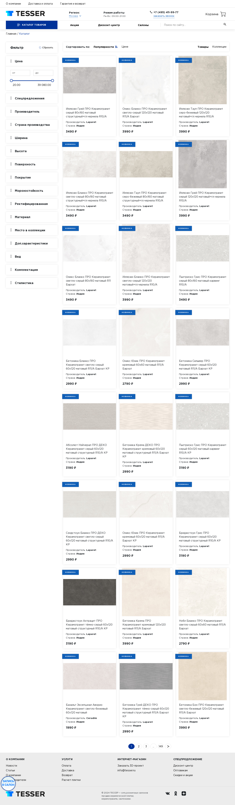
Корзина (211, 14)
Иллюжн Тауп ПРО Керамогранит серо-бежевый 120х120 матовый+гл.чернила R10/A (201, 112)
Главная (11, 33)
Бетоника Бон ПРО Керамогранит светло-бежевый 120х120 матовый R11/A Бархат (201, 708)
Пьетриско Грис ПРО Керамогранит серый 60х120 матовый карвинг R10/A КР (202, 449)
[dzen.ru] (185, 795)
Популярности (106, 46)
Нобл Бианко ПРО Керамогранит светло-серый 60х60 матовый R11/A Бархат (202, 624)
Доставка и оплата (40, 3)
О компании (13, 3)
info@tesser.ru (126, 770)
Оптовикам (180, 770)
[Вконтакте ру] (168, 795)
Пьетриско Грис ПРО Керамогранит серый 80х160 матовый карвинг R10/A (202, 280)
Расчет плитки (71, 779)
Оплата (66, 765)
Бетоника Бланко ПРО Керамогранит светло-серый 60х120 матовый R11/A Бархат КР (87, 364)
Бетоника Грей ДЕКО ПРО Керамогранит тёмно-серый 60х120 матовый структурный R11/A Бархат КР (145, 710)
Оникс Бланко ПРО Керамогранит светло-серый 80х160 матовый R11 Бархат (88, 280)
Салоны (143, 25)
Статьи (10, 770)
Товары (203, 46)
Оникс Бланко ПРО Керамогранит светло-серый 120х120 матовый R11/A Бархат (144, 112)
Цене (125, 46)
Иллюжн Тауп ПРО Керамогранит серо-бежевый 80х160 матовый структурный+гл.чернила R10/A (144, 196)
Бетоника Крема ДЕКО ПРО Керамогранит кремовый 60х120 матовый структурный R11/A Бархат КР (145, 451)
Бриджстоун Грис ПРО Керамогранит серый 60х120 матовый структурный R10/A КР (200, 536)
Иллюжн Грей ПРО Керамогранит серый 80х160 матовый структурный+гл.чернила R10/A (88, 112)
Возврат (67, 775)
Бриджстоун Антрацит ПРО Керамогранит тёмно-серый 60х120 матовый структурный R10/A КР (89, 624)
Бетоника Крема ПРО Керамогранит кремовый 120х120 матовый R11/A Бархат (144, 624)
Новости (11, 765)
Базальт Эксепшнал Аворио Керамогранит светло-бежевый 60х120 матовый (87, 708)
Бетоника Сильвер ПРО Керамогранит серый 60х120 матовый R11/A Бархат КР (198, 364)
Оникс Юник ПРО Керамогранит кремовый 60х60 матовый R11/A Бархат (143, 364)
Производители (16, 779)
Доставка (68, 770)
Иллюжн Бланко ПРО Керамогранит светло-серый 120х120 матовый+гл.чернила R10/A (146, 280)
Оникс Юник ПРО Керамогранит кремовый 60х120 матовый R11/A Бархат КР (143, 536)
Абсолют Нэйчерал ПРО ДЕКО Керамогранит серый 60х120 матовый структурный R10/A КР (87, 449)
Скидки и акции (183, 775)
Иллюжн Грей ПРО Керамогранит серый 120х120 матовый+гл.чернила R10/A (202, 196)
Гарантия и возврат (73, 3)
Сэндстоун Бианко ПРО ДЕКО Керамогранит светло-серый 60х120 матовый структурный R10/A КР (89, 538)
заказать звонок (163, 15)
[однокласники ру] (176, 795)
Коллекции (219, 46)
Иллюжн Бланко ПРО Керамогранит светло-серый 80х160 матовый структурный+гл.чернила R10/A (89, 196)
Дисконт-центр (109, 25)
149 (161, 746)
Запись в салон (8, 783)
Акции (74, 25)
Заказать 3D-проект (131, 765)
